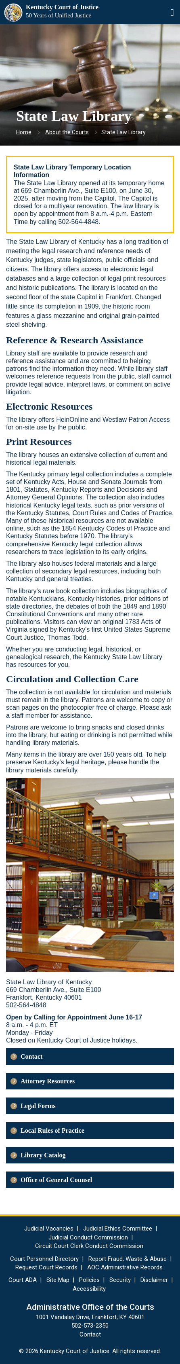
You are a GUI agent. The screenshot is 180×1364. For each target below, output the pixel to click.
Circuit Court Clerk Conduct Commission (89, 1246)
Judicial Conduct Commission (88, 1237)
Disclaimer (154, 1280)
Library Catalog (43, 1155)
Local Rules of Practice (52, 1130)
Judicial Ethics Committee (117, 1228)
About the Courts (67, 132)
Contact (31, 1056)
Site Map (57, 1280)
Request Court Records (46, 1267)
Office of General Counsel (56, 1179)
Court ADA (22, 1280)
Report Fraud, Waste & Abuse (127, 1258)
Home (23, 132)
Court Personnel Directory (44, 1258)
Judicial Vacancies (48, 1228)
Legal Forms (38, 1105)
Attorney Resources (48, 1081)
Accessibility (89, 1288)
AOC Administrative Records (125, 1267)
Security (120, 1280)
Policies (89, 1280)
